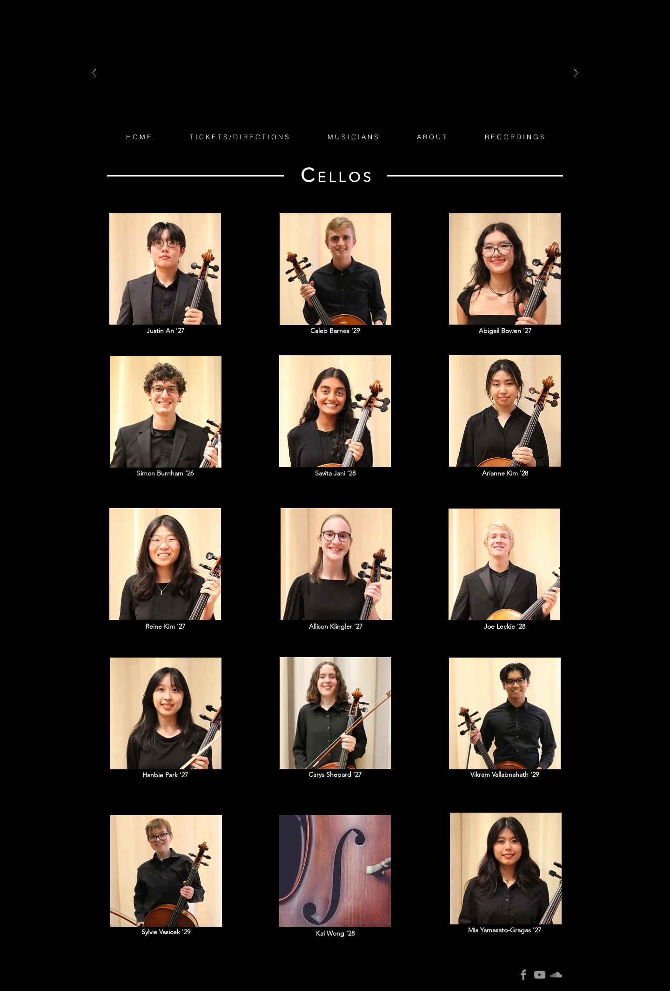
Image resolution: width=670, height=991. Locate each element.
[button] (352, 137)
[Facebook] (523, 975)
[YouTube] (540, 975)
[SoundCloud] (556, 975)
